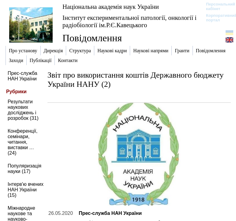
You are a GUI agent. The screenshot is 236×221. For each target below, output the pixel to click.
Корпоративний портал (217, 17)
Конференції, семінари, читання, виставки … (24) (22, 142)
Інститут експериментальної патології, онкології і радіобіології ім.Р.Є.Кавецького (129, 21)
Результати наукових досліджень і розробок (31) (23, 110)
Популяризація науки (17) (24, 168)
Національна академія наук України (110, 6)
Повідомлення (92, 37)
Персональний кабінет (217, 6)
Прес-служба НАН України (22, 76)
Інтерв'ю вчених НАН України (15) (25, 190)
